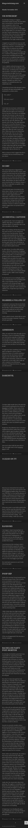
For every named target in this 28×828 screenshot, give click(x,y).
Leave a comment (17, 160)
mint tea (20, 238)
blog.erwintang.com (10, 3)
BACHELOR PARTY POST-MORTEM (11, 649)
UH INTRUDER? (9, 16)
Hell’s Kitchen (8, 436)
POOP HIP (7, 573)
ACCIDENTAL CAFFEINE (13, 217)
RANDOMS (7, 526)
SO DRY (5, 166)
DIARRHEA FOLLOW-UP (13, 300)
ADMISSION (8, 329)
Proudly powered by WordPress (9, 826)
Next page (26, 823)
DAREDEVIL (8, 375)
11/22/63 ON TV (9, 459)
